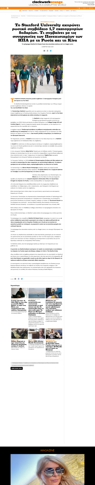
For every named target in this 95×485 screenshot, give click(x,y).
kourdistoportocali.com (15, 15)
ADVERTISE (91, 8)
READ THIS (31, 10)
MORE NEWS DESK (17, 368)
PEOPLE (61, 10)
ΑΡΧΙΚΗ (20, 10)
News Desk (23, 15)
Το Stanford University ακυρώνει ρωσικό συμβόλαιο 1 (23, 365)
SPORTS (67, 10)
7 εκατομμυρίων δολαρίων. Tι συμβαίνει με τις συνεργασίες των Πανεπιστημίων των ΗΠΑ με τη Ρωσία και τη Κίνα (35, 362)
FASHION (56, 10)
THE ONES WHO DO (44, 10)
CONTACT (84, 8)
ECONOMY (36, 10)
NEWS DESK (24, 10)
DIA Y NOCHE (73, 10)
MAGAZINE (51, 10)
